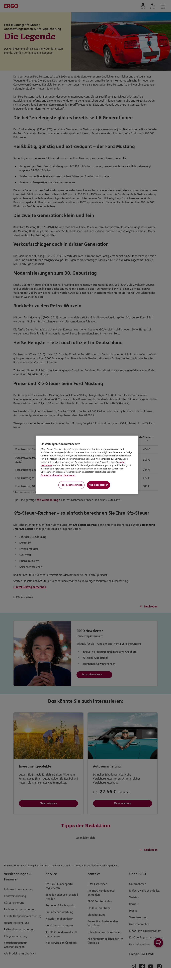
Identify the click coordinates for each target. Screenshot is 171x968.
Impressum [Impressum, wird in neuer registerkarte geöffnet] (69, 475)
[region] (87, 465)
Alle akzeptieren (98, 484)
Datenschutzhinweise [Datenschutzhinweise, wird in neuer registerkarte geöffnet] (51, 475)
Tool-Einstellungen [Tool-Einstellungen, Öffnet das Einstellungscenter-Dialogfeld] (71, 484)
